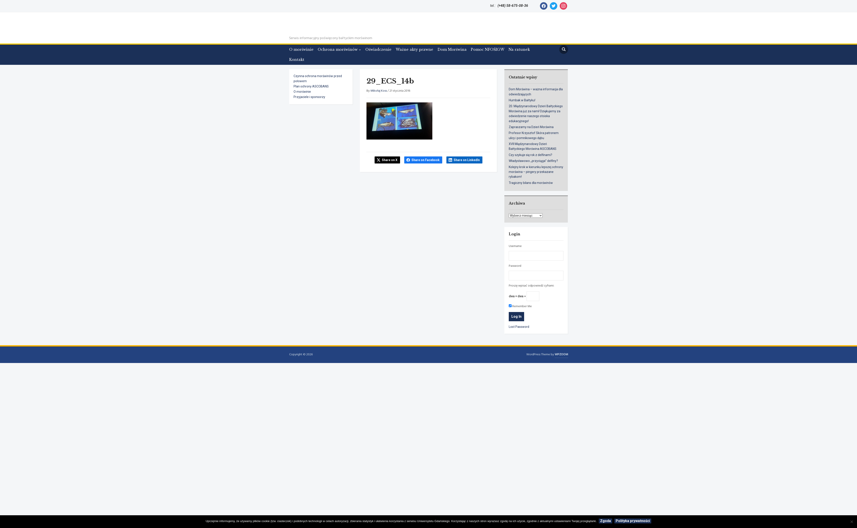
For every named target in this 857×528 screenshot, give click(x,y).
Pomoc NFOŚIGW (487, 49)
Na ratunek (519, 49)
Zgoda (605, 521)
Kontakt (296, 59)
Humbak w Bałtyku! (522, 100)
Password (515, 266)
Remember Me (520, 306)
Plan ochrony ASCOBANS (311, 86)
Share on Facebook (425, 160)
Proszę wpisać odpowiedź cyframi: (531, 285)
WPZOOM (561, 354)
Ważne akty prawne (414, 49)
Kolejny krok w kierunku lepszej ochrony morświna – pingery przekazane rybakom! (536, 172)
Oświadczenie (378, 49)
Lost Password (519, 326)
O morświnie (301, 49)
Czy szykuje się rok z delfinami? (530, 155)
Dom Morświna (452, 49)
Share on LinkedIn (467, 160)
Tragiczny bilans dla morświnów (531, 183)
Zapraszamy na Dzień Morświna (531, 127)
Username (515, 246)
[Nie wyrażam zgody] (851, 521)
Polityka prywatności (633, 521)
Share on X (389, 160)
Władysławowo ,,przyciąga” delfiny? (533, 161)
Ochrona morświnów (338, 49)
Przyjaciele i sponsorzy (309, 97)
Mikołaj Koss (378, 90)
